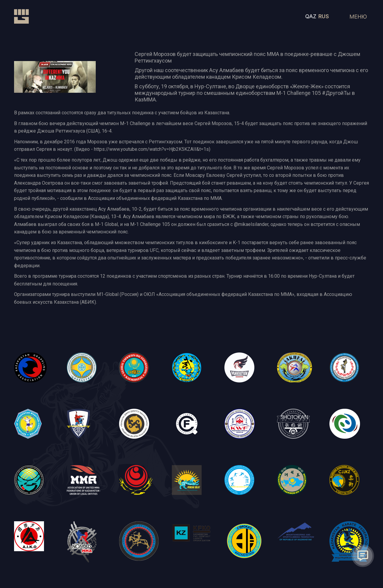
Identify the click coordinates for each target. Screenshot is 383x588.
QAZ (310, 16)
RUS (323, 16)
